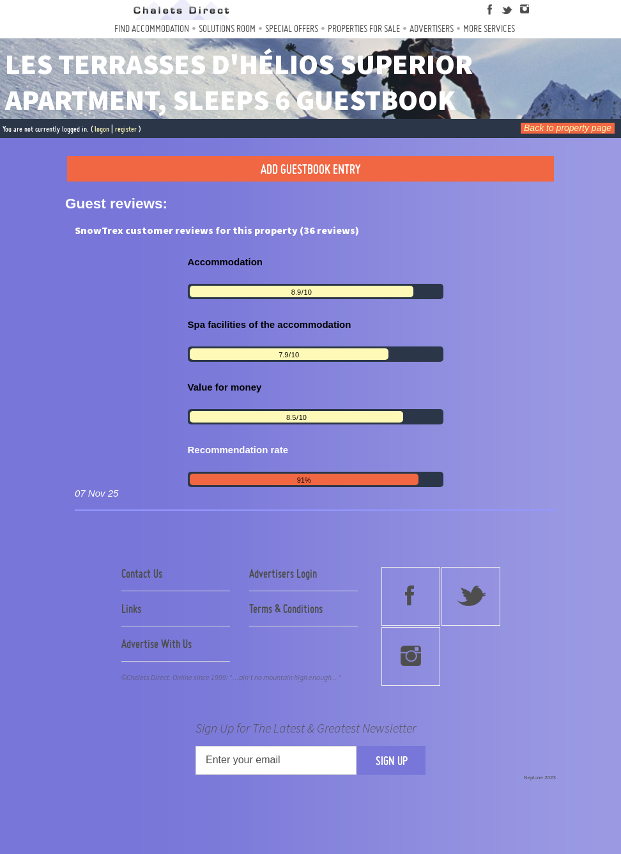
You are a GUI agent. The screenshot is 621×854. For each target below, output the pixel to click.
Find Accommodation (151, 28)
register (126, 129)
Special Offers (291, 28)
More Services (489, 28)
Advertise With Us (156, 644)
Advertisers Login (283, 573)
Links (131, 609)
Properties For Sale (364, 28)
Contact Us (141, 573)
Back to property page (567, 128)
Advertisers (432, 28)
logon (102, 129)
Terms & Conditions (286, 609)
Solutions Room (227, 28)
